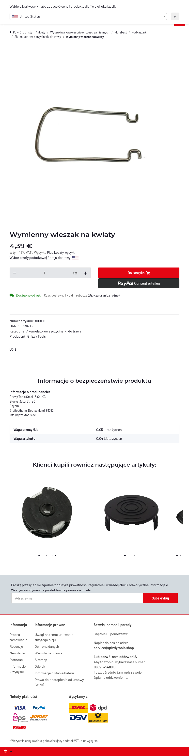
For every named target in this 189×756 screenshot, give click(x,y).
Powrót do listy (22, 32)
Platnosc (16, 660)
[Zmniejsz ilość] (15, 273)
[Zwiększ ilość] (86, 273)
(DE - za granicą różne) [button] (103, 295)
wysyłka (92, 740)
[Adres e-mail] (77, 598)
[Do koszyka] (138, 273)
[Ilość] (44, 273)
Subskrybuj (160, 598)
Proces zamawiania (18, 637)
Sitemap (41, 660)
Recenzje (16, 646)
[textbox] (88, 16)
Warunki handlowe (48, 653)
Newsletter (18, 653)
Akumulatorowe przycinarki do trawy (53, 331)
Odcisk (40, 666)
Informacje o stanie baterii (54, 673)
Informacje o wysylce (18, 669)
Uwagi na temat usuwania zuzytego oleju (54, 637)
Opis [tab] (13, 349)
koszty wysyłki (65, 252)
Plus (50, 252)
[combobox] (88, 16)
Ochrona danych (47, 646)
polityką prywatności (72, 585)
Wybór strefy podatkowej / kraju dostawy (44, 257)
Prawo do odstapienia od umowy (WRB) (59, 682)
